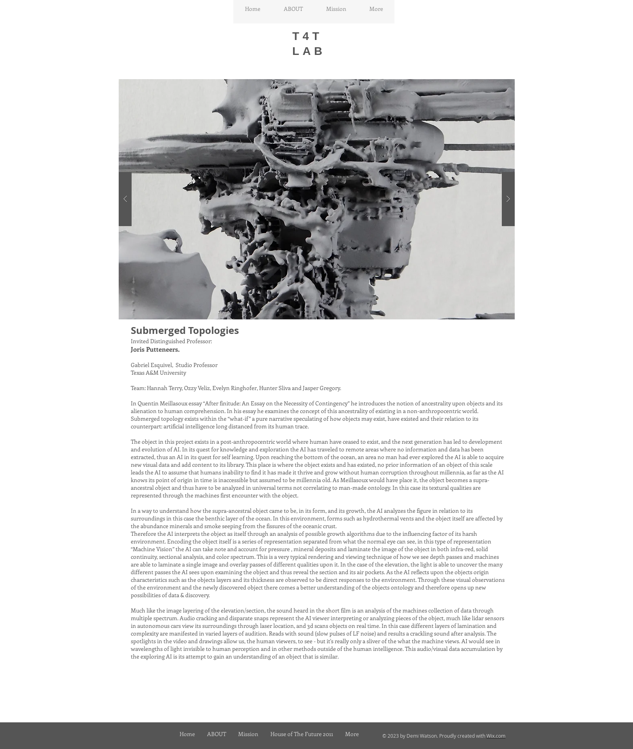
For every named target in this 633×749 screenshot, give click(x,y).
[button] (317, 199)
